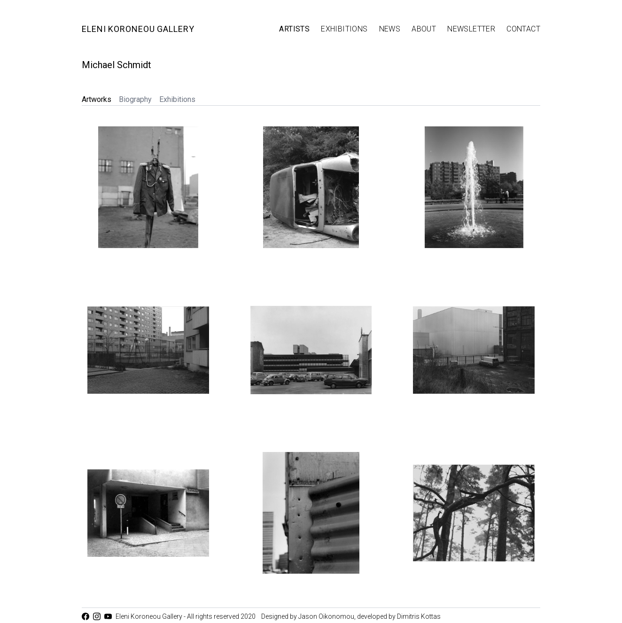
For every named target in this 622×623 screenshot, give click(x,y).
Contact (523, 28)
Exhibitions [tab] (177, 99)
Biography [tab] (135, 99)
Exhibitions (344, 28)
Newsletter (471, 28)
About (424, 28)
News (390, 28)
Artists (294, 28)
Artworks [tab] (96, 99)
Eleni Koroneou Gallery (138, 29)
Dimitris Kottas (419, 616)
